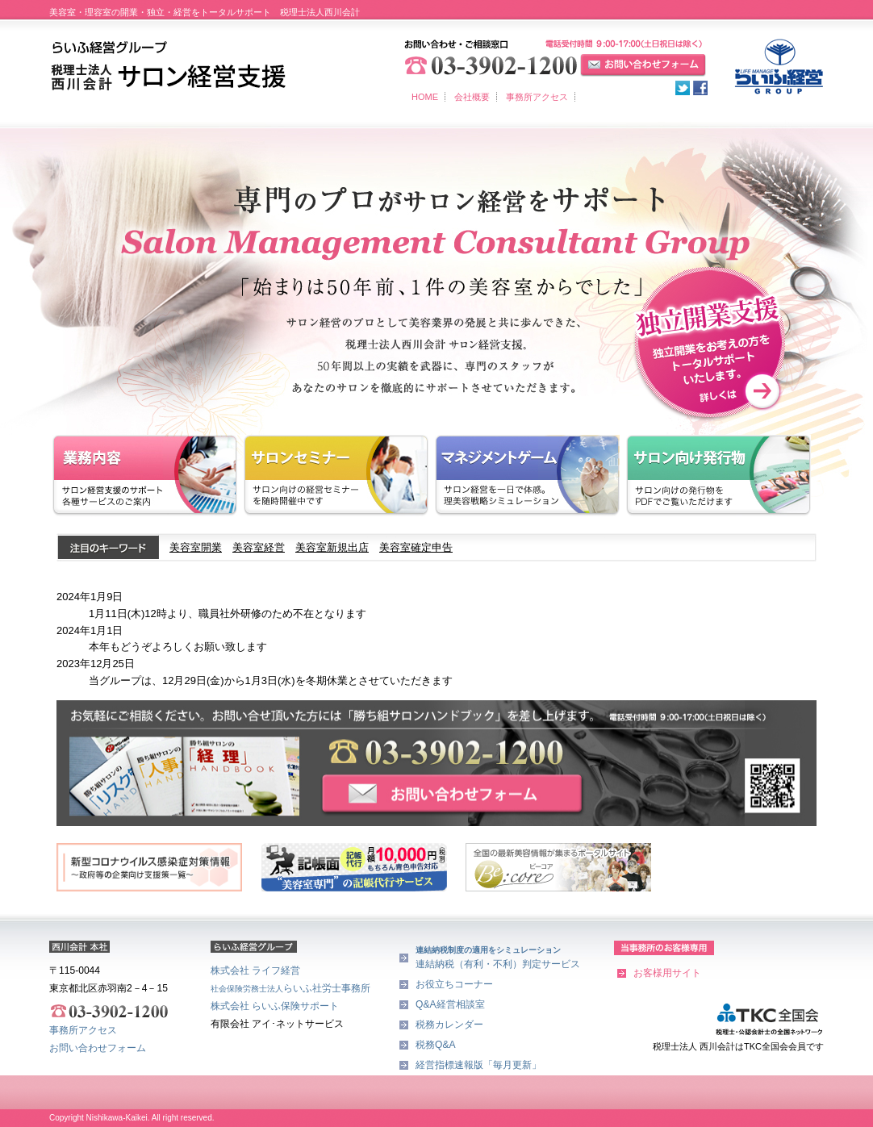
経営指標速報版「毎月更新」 (478, 1065)
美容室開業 (195, 547)
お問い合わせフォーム (97, 1048)
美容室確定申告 (416, 547)
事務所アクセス (537, 97)
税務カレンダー (449, 1024)
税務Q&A (436, 1044)
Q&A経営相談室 (450, 1004)
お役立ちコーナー (454, 984)
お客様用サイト (667, 973)
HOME (424, 97)
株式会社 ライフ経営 (255, 970)
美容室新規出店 (332, 547)
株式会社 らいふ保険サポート (275, 1006)
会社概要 (472, 97)
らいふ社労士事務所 (290, 988)
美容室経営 (258, 547)
